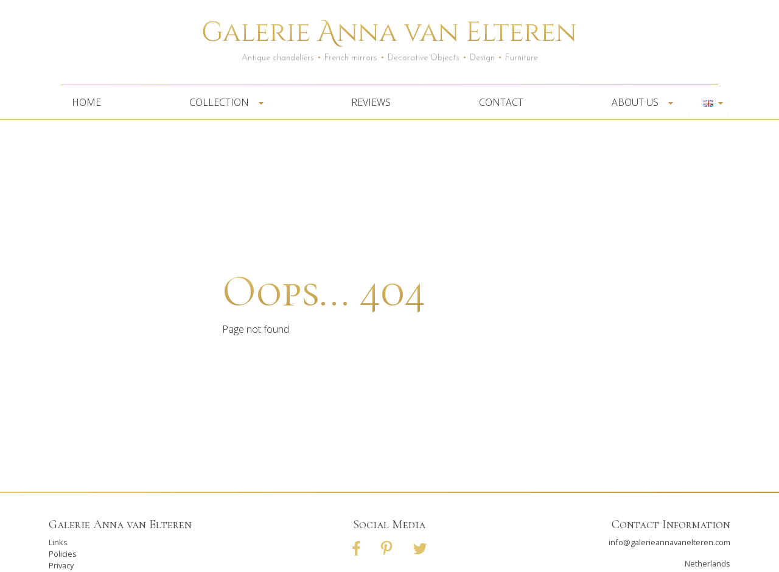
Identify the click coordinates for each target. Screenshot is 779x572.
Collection (222, 102)
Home (86, 102)
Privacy (61, 565)
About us (639, 102)
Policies (63, 553)
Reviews (371, 102)
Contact (501, 102)
